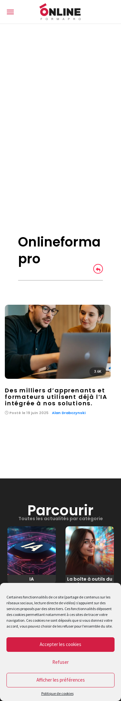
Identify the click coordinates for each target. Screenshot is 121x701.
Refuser (60, 662)
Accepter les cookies (60, 644)
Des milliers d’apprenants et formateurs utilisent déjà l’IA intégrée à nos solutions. (56, 396)
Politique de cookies (57, 693)
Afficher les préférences (60, 680)
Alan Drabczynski (69, 412)
